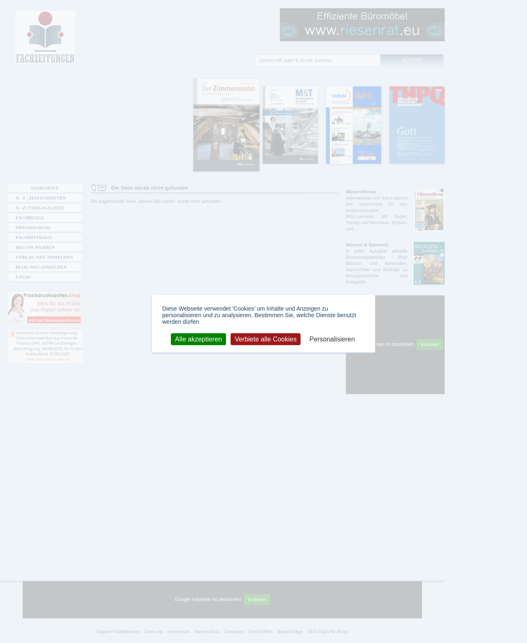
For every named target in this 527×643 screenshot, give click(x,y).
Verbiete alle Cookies (265, 338)
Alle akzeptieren (198, 338)
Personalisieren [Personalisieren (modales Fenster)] (332, 338)
